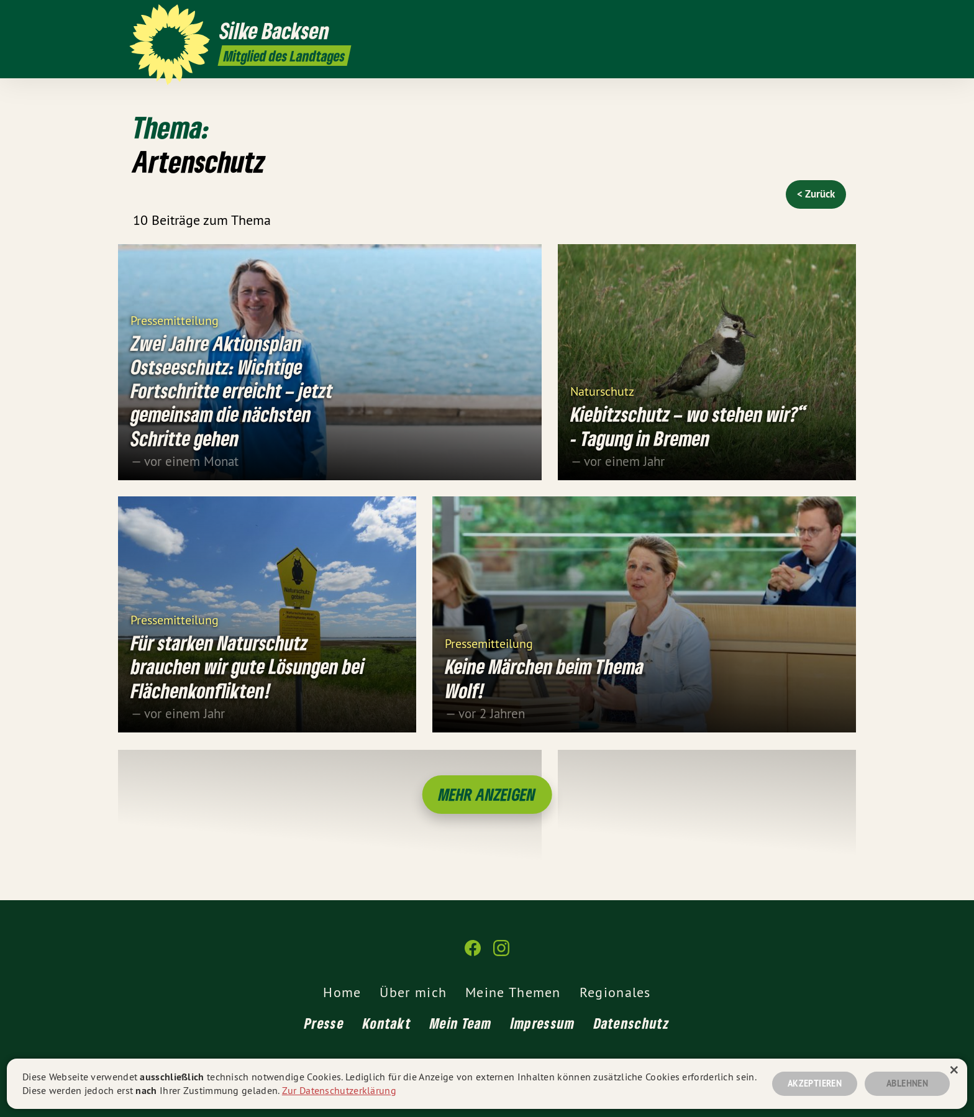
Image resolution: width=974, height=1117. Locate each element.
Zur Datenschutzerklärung (339, 1090)
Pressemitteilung (174, 319)
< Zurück (816, 194)
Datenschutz (632, 1023)
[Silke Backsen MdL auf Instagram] (838, 17)
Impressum (543, 1023)
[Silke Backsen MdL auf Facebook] (819, 17)
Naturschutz (602, 391)
